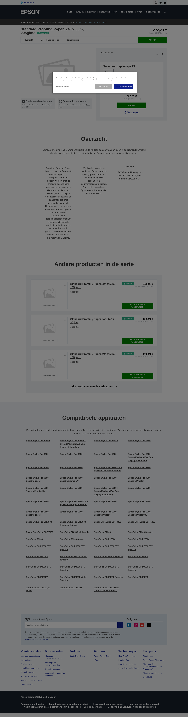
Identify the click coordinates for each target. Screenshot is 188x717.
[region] (94, 83)
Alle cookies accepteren (124, 86)
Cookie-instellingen (62, 86)
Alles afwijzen (103, 86)
